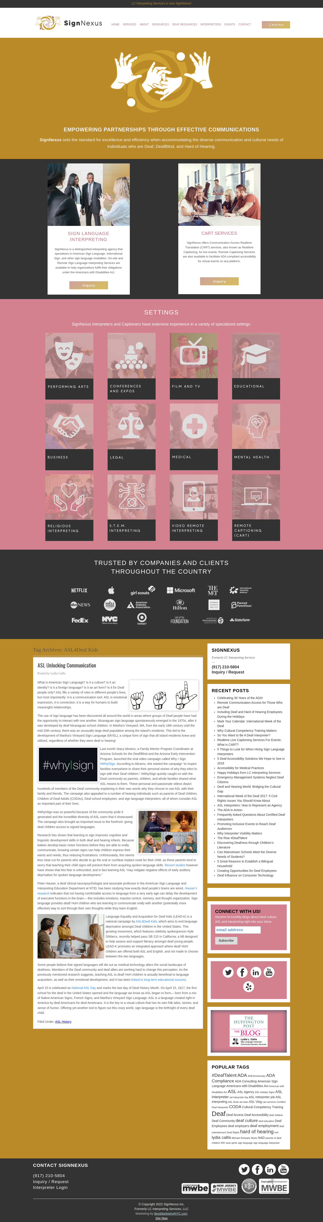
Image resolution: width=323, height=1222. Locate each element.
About (144, 24)
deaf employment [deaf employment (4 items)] (264, 1126)
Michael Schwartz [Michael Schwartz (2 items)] (241, 1138)
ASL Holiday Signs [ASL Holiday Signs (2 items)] (265, 1092)
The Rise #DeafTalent (232, 838)
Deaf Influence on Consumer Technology (245, 875)
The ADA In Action (230, 810)
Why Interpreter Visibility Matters (239, 833)
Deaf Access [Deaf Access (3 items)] (235, 1115)
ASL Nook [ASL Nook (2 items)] (233, 1102)
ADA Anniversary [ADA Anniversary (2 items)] (257, 1076)
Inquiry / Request (228, 672)
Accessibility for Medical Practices (240, 768)
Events (229, 24)
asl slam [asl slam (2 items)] (243, 1102)
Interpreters (211, 24)
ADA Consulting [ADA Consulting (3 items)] (246, 1081)
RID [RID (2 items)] (223, 1143)
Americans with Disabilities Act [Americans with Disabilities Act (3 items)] (247, 1086)
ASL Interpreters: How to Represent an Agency (249, 805)
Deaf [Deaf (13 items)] (219, 1113)
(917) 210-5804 (225, 667)
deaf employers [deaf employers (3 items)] (238, 1126)
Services (129, 24)
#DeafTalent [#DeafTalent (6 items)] (224, 1075)
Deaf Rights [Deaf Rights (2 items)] (233, 1132)
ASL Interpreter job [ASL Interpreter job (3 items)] (262, 1097)
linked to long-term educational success (158, 979)
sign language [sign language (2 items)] (245, 1143)
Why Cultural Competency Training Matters (247, 730)
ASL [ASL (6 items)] (232, 1091)
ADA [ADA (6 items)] (242, 1075)
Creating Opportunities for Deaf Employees (247, 870)
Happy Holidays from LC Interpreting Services (249, 772)
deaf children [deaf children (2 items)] (276, 1115)
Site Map (161, 1218)
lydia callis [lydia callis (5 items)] (221, 1137)
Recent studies (175, 865)
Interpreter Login (50, 1187)
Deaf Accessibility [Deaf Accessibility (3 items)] (256, 1115)
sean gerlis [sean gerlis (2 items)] (231, 1143)
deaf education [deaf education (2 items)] (266, 1121)
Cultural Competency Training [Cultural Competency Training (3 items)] (262, 1107)
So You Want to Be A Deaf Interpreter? (243, 735)
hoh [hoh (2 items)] (276, 1132)
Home (116, 24)
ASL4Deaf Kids (146, 921)
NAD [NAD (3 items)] (261, 1138)
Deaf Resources (184, 24)
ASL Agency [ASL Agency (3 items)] (245, 1092)
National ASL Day (84, 988)
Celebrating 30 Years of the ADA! (240, 698)
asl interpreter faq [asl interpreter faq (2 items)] (238, 1097)
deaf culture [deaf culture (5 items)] (247, 1120)
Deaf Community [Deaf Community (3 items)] (223, 1121)
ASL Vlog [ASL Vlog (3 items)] (255, 1101)
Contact (244, 24)
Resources (160, 24)
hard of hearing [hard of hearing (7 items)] (256, 1131)
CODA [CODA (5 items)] (235, 1106)
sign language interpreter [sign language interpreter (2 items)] (266, 1143)
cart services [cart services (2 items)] (269, 1102)
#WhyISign (107, 764)
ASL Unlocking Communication (67, 665)
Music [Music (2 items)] (254, 1138)
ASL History (63, 1021)
